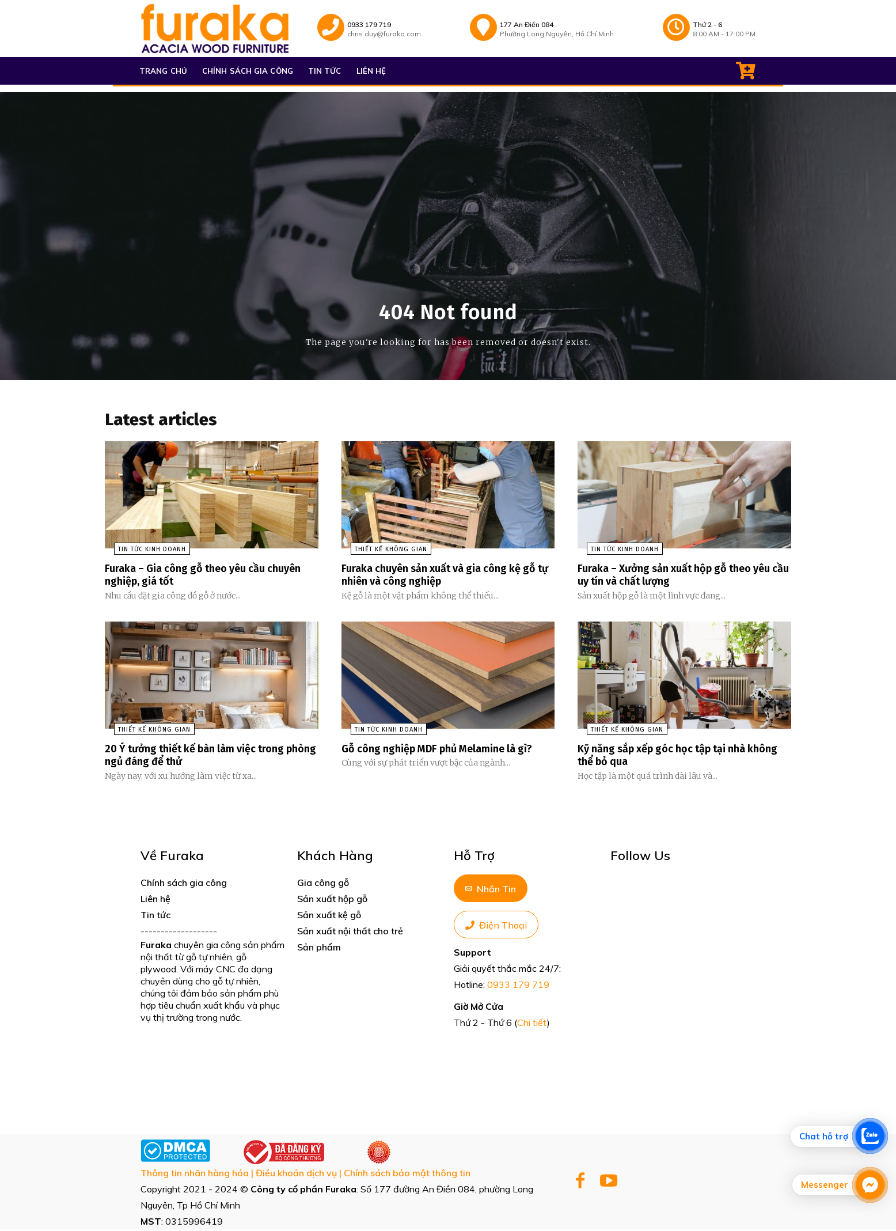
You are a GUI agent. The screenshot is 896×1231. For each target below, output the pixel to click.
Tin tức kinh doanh (143, 552)
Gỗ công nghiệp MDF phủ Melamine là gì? (448, 750)
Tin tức (155, 916)
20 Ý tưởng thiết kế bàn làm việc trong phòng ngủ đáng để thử (204, 757)
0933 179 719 (518, 986)
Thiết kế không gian (382, 552)
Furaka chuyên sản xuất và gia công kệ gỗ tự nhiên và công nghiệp (440, 578)
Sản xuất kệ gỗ (329, 916)
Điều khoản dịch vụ (296, 1174)
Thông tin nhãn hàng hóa (195, 1174)
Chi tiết (532, 1024)
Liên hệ (155, 900)
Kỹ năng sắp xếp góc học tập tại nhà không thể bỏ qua (671, 757)
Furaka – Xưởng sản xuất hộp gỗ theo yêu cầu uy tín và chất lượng (674, 578)
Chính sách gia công (184, 884)
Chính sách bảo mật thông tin (407, 1174)
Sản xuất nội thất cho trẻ (350, 932)
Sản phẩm (319, 949)
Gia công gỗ (323, 884)
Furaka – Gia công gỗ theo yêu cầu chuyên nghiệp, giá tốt (194, 578)
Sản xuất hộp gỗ (332, 900)
